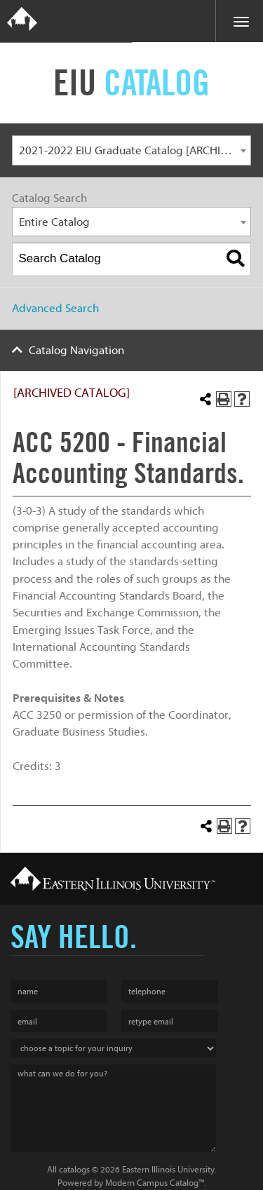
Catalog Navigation (76, 350)
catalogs (74, 1169)
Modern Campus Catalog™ (154, 1182)
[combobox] (131, 150)
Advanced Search (55, 308)
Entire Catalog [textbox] (54, 222)
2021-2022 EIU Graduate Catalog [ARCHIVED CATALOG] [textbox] (135, 150)
